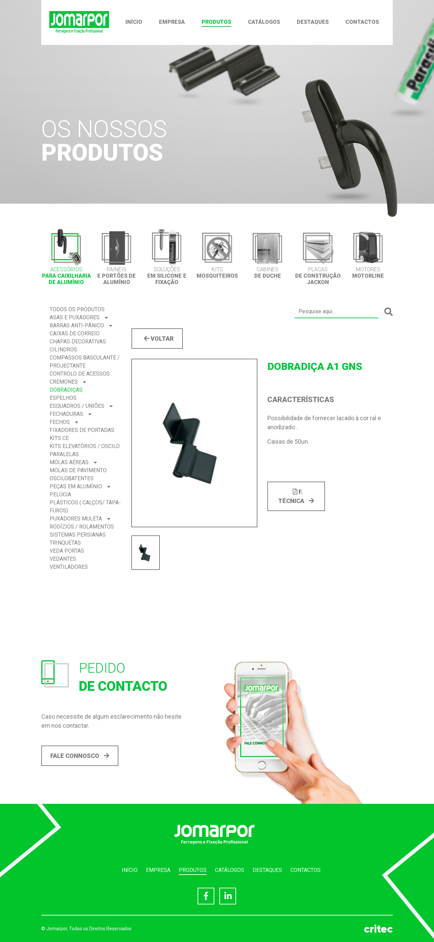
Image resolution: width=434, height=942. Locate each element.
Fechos (64, 422)
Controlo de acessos (80, 374)
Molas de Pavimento (78, 470)
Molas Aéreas (73, 462)
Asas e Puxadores (79, 317)
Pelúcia (60, 494)
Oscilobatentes (72, 478)
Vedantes (63, 559)
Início (133, 22)
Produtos (216, 22)
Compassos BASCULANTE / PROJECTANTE (85, 361)
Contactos (362, 22)
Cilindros (63, 349)
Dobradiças (66, 390)
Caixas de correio (75, 333)
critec (378, 929)
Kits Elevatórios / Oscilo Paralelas (85, 450)
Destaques (313, 22)
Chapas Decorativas (78, 341)
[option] (66, 256)
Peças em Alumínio (80, 486)
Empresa (172, 22)
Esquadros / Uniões (81, 406)
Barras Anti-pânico (81, 325)
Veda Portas (67, 551)
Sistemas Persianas (78, 535)
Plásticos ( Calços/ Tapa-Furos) (85, 506)
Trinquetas (65, 543)
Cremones (68, 382)
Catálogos (264, 22)
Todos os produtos (77, 309)
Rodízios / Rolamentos (82, 526)
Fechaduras (71, 414)
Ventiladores (69, 567)
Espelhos (63, 398)
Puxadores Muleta (80, 518)
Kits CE (59, 438)
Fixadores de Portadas (82, 430)
